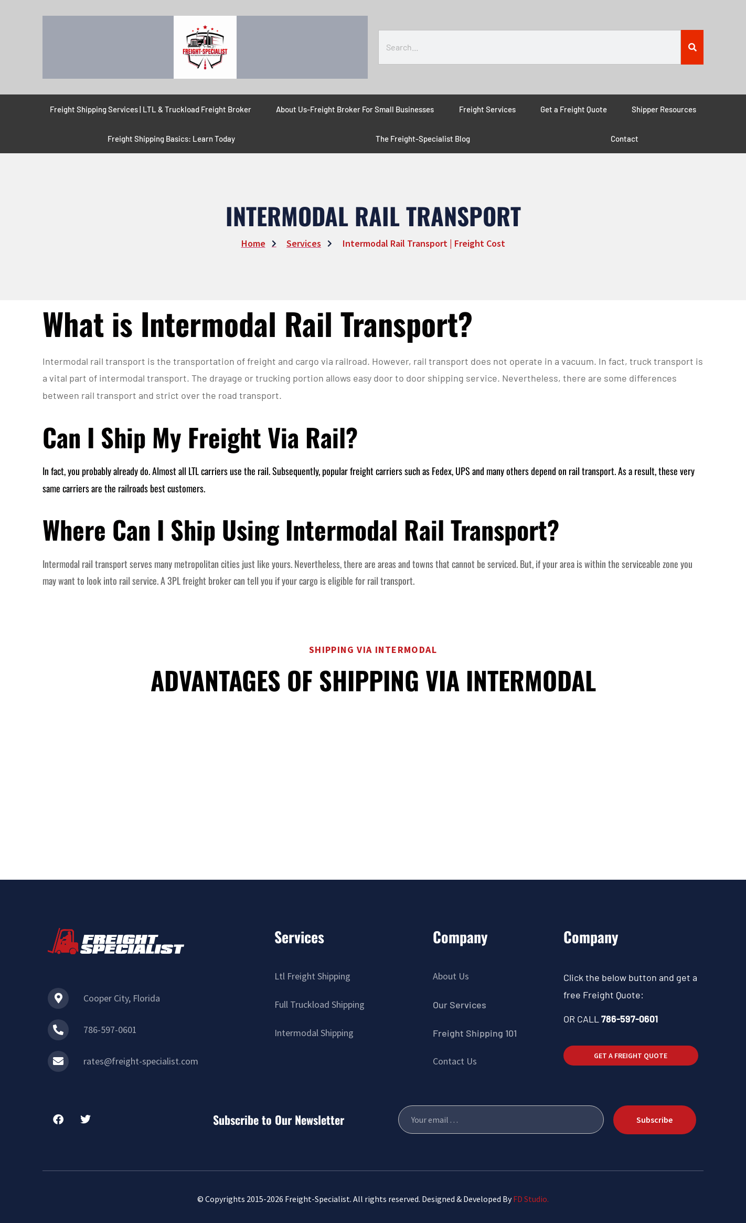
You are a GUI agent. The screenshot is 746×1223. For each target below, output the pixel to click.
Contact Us (455, 1061)
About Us (451, 976)
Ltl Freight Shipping (312, 976)
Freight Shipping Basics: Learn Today (171, 138)
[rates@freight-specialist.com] (58, 1061)
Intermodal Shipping (314, 1033)
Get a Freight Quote (573, 109)
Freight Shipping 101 (475, 1033)
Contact (624, 138)
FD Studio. (531, 1199)
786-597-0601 (110, 1030)
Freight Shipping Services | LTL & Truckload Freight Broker (150, 109)
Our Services (459, 1004)
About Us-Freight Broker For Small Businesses (355, 109)
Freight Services (487, 109)
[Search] (692, 47)
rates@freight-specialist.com (140, 1061)
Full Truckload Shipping (319, 1004)
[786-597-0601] (58, 1029)
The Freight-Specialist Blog (423, 138)
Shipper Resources (664, 109)
